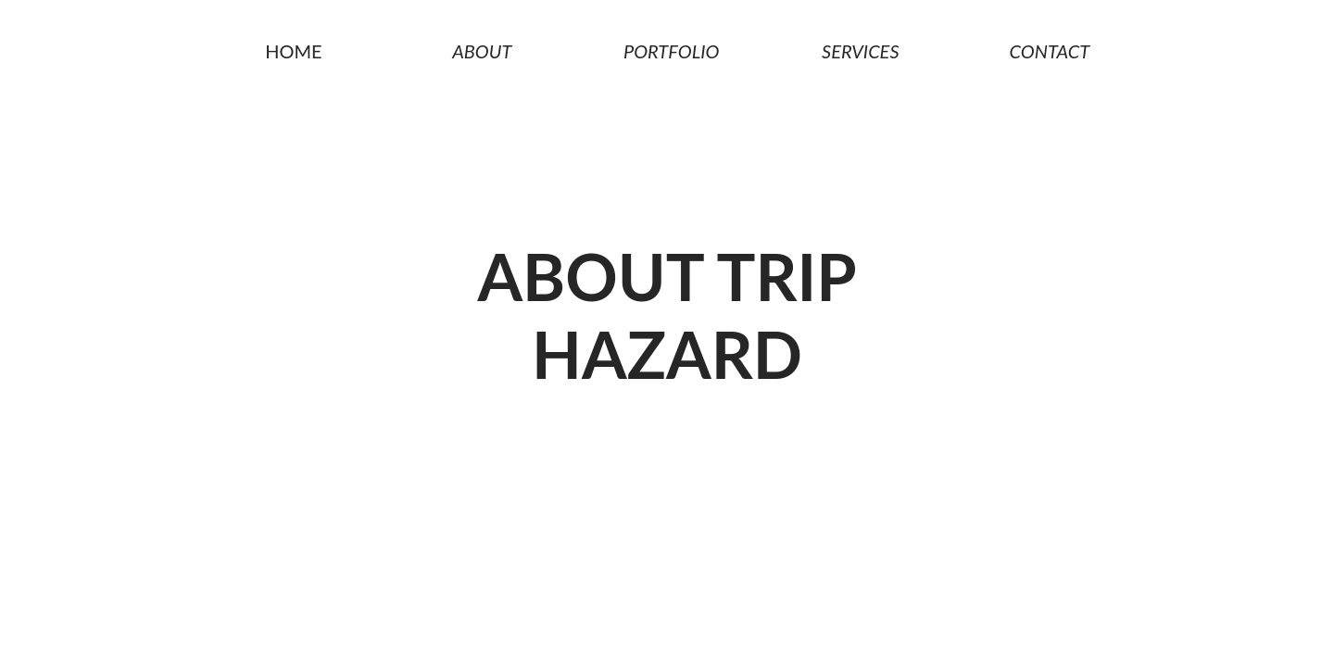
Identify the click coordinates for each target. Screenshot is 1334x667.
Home (289, 51)
